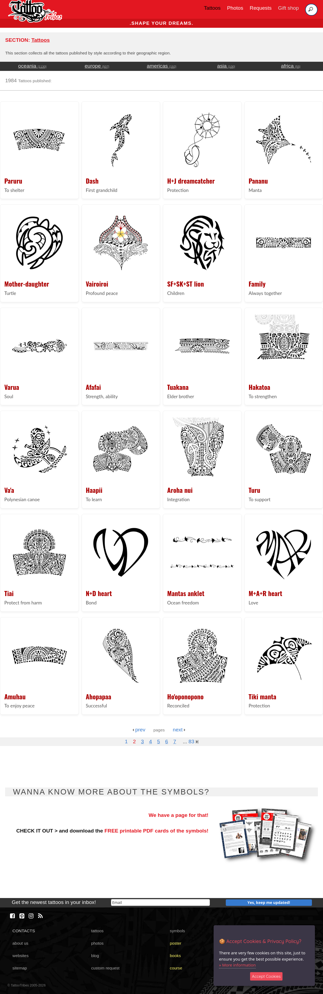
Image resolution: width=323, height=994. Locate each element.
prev (138, 729)
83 (193, 741)
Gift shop (288, 8)
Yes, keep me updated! (268, 902)
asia (226, 66)
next (179, 729)
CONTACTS (23, 930)
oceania (32, 66)
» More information (237, 965)
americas (161, 66)
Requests (261, 8)
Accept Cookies (266, 976)
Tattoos (212, 8)
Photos (235, 8)
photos (97, 943)
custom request (105, 968)
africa (290, 66)
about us (20, 943)
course (176, 968)
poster (175, 943)
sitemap (19, 968)
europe (97, 66)
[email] (160, 902)
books (175, 955)
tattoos (97, 930)
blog (95, 955)
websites (20, 955)
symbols (177, 930)
